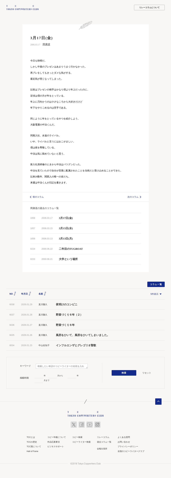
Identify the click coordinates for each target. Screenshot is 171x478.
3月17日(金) (66, 218)
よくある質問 (124, 437)
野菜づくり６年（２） (69, 314)
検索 (124, 373)
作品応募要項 (53, 442)
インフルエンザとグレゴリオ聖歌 (76, 345)
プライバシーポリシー (128, 446)
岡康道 (46, 44)
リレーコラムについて (149, 7)
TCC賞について (34, 446)
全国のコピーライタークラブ (131, 451)
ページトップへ (158, 401)
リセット (146, 372)
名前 (42, 294)
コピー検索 (77, 437)
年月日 (26, 294)
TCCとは (31, 437)
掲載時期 (24, 378)
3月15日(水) (66, 228)
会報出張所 (102, 449)
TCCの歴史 (32, 442)
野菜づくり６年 (65, 324)
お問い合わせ (124, 442)
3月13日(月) (66, 238)
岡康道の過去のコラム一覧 (44, 208)
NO (12, 294)
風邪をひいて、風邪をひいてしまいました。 (83, 335)
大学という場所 (68, 258)
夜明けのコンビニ (66, 304)
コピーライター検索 (81, 442)
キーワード (25, 366)
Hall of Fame (32, 451)
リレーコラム (103, 437)
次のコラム (132, 196)
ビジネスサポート (55, 446)
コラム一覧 (156, 284)
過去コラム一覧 (104, 442)
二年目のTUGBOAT (71, 248)
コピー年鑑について (56, 437)
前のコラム (38, 196)
